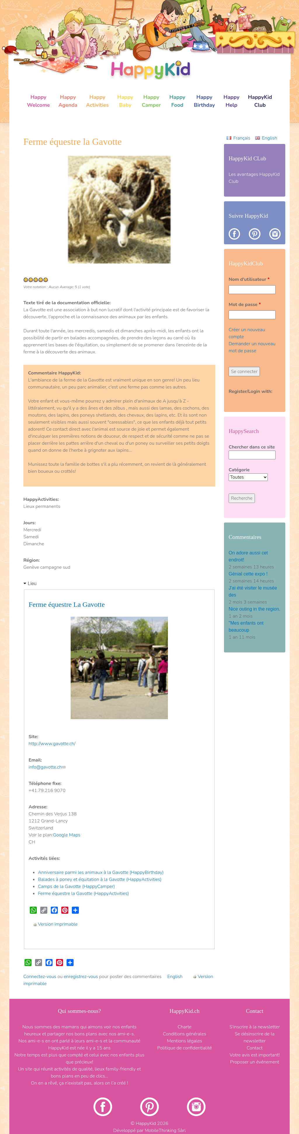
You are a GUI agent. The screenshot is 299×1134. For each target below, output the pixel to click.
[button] (37, 210)
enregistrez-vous (81, 976)
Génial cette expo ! (249, 573)
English (174, 976)
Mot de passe (245, 304)
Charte (185, 1027)
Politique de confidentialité (184, 1048)
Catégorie (239, 470)
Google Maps (66, 835)
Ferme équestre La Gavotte (67, 604)
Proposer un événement (254, 1062)
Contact (255, 1048)
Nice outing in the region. (254, 608)
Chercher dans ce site (252, 447)
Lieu (32, 583)
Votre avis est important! (254, 1055)
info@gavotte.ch (47, 767)
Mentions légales (184, 1041)
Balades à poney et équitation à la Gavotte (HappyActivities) (99, 879)
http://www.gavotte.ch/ (52, 743)
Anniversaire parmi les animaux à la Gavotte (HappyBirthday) (101, 872)
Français (241, 138)
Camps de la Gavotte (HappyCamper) (76, 886)
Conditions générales (184, 1034)
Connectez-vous (39, 976)
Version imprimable (55, 924)
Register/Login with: (250, 391)
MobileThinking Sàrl (165, 1130)
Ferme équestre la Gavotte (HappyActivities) (83, 893)
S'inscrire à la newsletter (255, 1027)
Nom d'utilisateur (249, 279)
